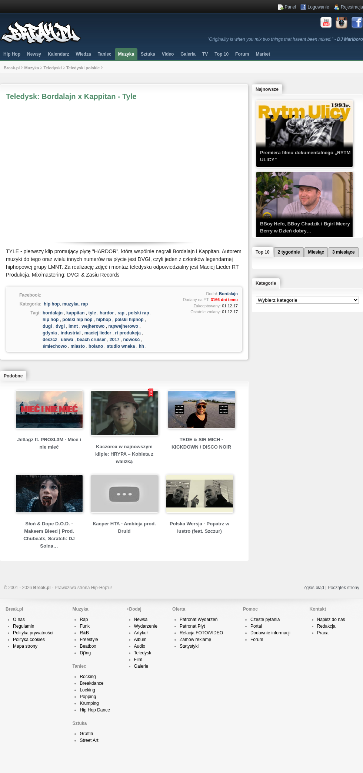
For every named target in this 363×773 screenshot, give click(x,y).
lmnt (73, 326)
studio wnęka (121, 346)
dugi (47, 326)
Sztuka (148, 54)
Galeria (188, 54)
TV (205, 54)
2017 (115, 339)
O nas (19, 619)
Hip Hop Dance (95, 710)
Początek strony (343, 587)
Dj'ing (85, 652)
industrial (71, 333)
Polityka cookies (29, 639)
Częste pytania (265, 619)
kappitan (75, 313)
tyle (92, 313)
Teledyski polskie (83, 68)
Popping (88, 696)
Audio (140, 646)
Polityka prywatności (33, 632)
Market (263, 54)
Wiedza (83, 54)
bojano (96, 346)
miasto (77, 346)
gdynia (50, 333)
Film (138, 659)
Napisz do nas (331, 619)
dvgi (60, 326)
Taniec (104, 54)
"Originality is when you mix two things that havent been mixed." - (285, 39)
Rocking (88, 676)
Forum (256, 639)
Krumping (89, 703)
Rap (84, 619)
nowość (131, 339)
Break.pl (12, 68)
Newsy (34, 54)
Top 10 (221, 54)
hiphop (103, 319)
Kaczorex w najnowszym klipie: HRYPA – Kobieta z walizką (124, 454)
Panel (290, 7)
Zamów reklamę (195, 639)
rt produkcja (127, 333)
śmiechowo (55, 346)
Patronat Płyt (192, 626)
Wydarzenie (145, 626)
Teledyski (52, 68)
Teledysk (142, 652)
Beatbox (88, 646)
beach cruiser (91, 339)
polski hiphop (129, 319)
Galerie (141, 666)
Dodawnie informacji (270, 632)
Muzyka (126, 54)
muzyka (70, 304)
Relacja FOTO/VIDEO (201, 632)
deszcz (50, 339)
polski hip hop (77, 319)
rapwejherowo (123, 326)
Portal (256, 626)
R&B (84, 632)
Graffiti (86, 733)
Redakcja (326, 626)
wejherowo (92, 326)
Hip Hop (11, 54)
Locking (87, 690)
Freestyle (89, 639)
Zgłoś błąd (313, 587)
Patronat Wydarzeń (199, 619)
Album (140, 639)
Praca (323, 632)
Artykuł (141, 632)
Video (168, 54)
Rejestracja (352, 7)
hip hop (52, 304)
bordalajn (53, 313)
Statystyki (189, 646)
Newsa (141, 619)
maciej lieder (97, 333)
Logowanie (318, 7)
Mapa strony (25, 646)
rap (84, 304)
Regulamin (23, 626)
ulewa (67, 339)
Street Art (89, 740)
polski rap (138, 313)
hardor (107, 313)
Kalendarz (58, 54)
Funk (85, 626)
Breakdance (91, 683)
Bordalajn (228, 293)
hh (141, 346)
